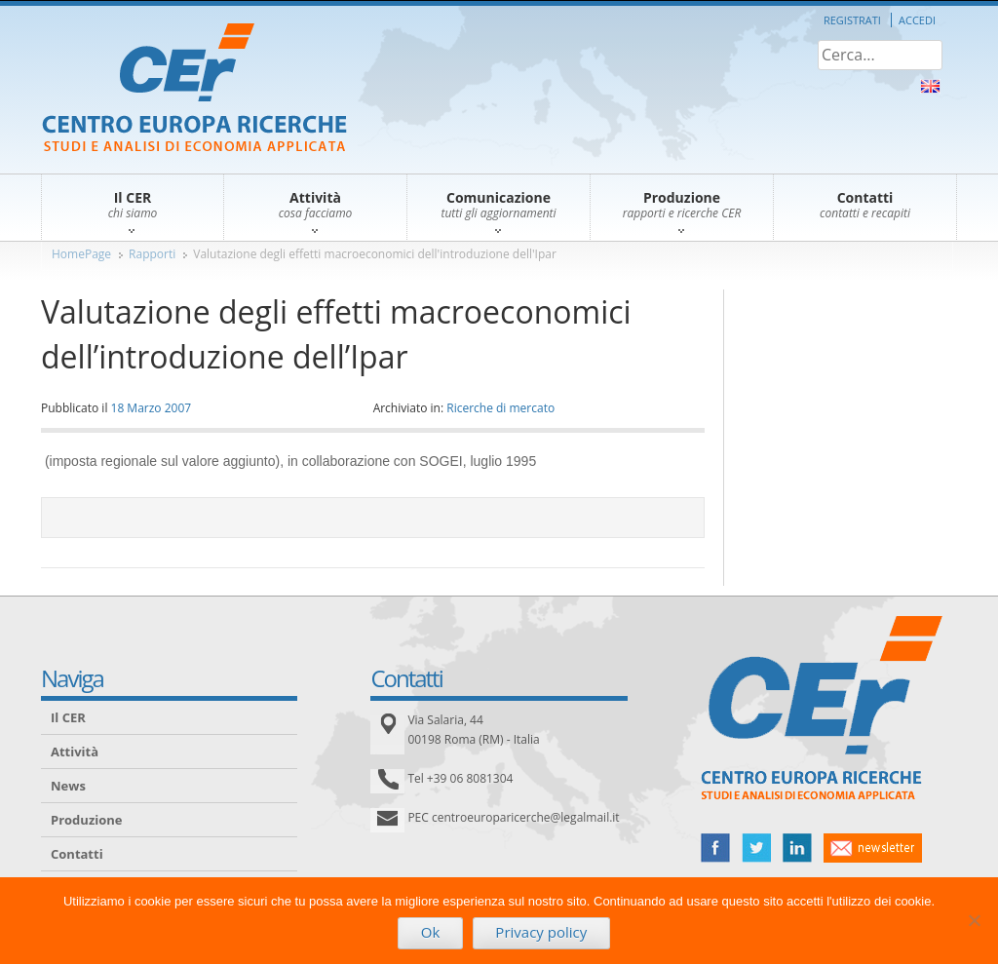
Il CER (68, 717)
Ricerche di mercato (500, 408)
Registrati (852, 20)
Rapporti (152, 254)
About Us (930, 86)
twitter (756, 848)
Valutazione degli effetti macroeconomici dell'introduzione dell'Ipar (375, 254)
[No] (973, 920)
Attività (74, 751)
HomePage (81, 254)
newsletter (873, 848)
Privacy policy (541, 932)
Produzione (86, 820)
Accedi (917, 20)
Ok (431, 932)
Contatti (77, 854)
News (68, 785)
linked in (797, 848)
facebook (715, 848)
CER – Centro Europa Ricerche (194, 89)
